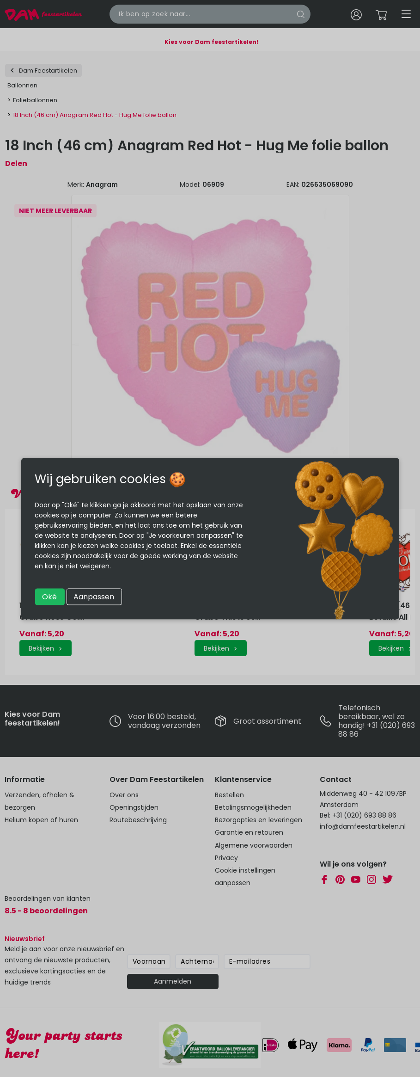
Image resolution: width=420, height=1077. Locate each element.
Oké (49, 596)
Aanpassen (93, 596)
